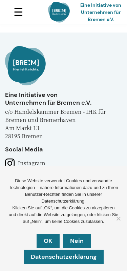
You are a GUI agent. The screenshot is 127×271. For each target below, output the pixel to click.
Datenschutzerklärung (64, 257)
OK (48, 241)
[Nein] (118, 218)
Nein (77, 241)
